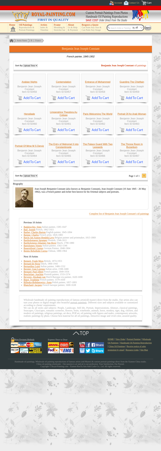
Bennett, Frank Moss (33, 343)
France (38, 40)
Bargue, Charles (31, 316)
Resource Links (132, 432)
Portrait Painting (134, 421)
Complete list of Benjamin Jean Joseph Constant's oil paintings (119, 295)
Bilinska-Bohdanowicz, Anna (37, 364)
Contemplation (63, 109)
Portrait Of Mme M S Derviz (29, 228)
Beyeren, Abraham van (34, 359)
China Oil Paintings (117, 428)
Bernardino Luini (32, 348)
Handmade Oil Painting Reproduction (136, 425)
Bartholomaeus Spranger (35, 322)
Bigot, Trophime (31, 361)
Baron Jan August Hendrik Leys (39, 319)
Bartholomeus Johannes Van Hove (40, 324)
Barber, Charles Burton (35, 314)
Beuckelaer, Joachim (33, 356)
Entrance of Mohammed (97, 109)
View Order (120, 421)
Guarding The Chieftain (132, 109)
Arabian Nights (29, 109)
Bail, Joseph (29, 311)
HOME (111, 421)
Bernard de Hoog (32, 345)
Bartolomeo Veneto (33, 327)
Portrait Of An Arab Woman (132, 168)
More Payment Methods (24, 421)
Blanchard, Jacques (33, 367)
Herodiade (29, 168)
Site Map (144, 432)
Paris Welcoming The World (97, 168)
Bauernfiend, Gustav (33, 330)
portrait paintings (78, 384)
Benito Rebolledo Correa (35, 333)
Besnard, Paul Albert (33, 353)
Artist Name (22, 40)
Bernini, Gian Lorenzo (34, 351)
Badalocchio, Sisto (32, 308)
